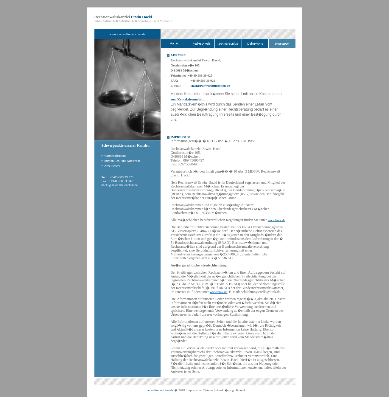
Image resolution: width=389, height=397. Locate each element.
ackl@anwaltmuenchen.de (120, 185)
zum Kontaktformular (186, 99)
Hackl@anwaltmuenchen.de (210, 85)
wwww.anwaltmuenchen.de (127, 34)
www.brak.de (276, 220)
